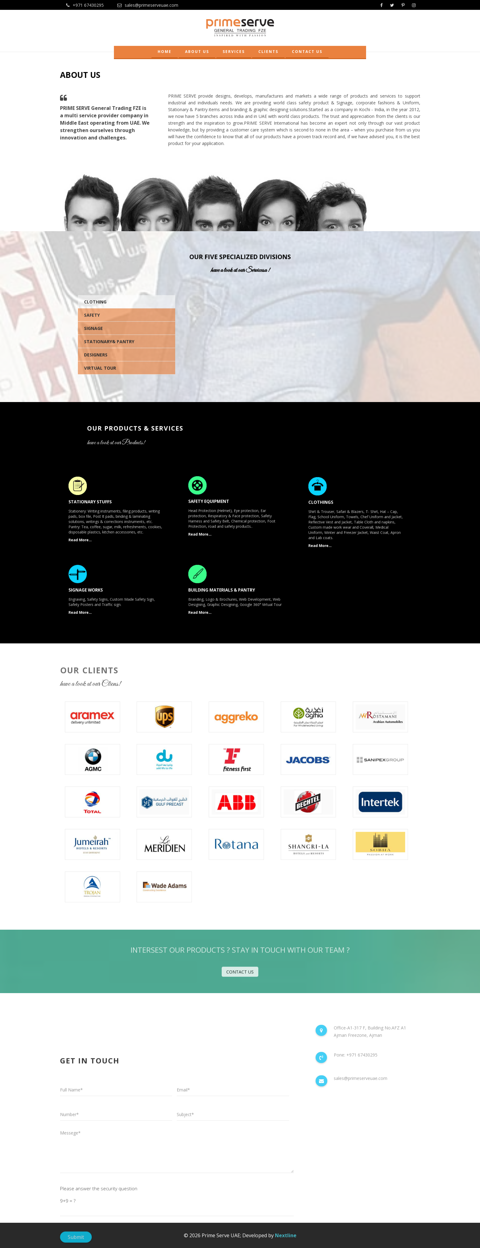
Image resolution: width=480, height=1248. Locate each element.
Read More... (90, 532)
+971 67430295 (85, 5)
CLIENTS (268, 51)
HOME (164, 51)
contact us (240, 975)
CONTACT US (307, 51)
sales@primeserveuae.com (147, 5)
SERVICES (234, 51)
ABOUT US (197, 51)
